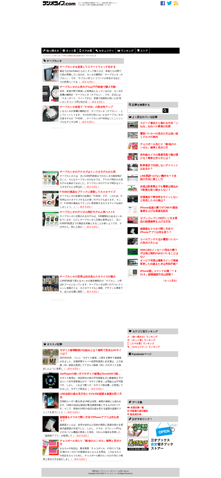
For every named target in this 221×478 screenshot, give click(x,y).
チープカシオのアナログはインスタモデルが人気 (88, 171)
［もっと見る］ (170, 280)
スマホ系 (87, 50)
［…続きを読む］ (87, 82)
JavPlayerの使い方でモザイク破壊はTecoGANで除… (90, 373)
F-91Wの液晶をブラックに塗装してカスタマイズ (87, 191)
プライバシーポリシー (108, 471)
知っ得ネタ (52, 50)
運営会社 (95, 471)
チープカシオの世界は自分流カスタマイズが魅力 (88, 276)
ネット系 (71, 50)
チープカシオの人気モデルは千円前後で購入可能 (88, 86)
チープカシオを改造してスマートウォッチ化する (88, 66)
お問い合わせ (124, 471)
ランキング (127, 50)
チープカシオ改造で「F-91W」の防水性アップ (86, 107)
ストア (144, 50)
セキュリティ (106, 50)
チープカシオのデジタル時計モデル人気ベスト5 (87, 212)
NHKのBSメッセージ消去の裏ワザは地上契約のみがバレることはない (159, 253)
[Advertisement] (110, 27)
